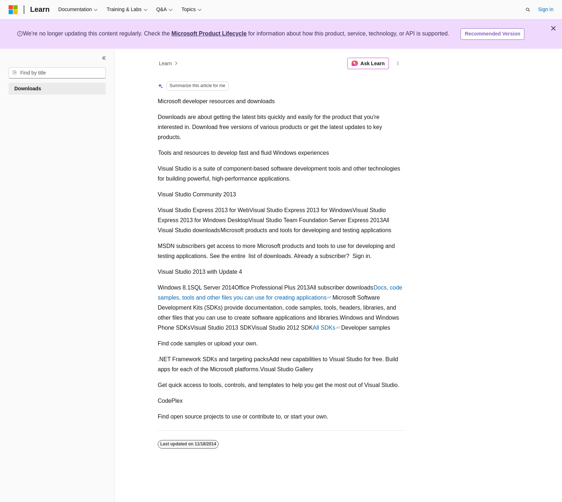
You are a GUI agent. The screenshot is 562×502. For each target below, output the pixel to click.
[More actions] (398, 63)
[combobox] (57, 73)
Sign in (545, 9)
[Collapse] (103, 58)
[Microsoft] (13, 9)
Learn (165, 63)
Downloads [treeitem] (27, 88)
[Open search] (528, 9)
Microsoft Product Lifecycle (209, 33)
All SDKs (324, 328)
